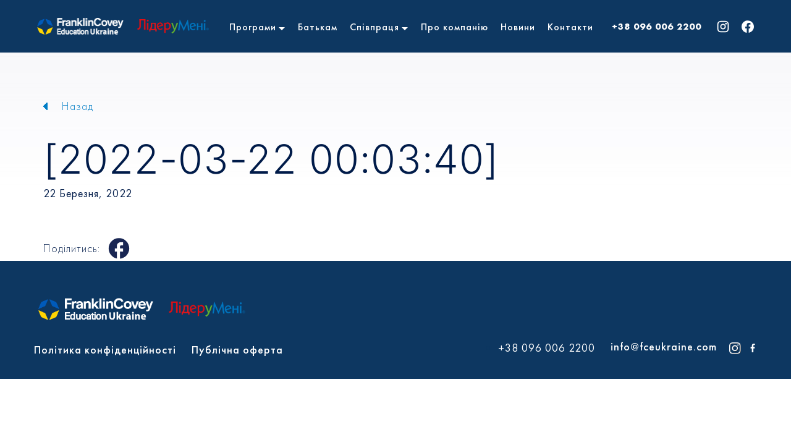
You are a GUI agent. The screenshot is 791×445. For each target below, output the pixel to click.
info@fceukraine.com (664, 346)
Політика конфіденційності (105, 349)
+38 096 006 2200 (656, 26)
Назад (77, 106)
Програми (252, 27)
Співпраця (374, 27)
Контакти (570, 27)
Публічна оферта (237, 349)
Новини (518, 27)
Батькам (317, 27)
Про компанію (454, 27)
